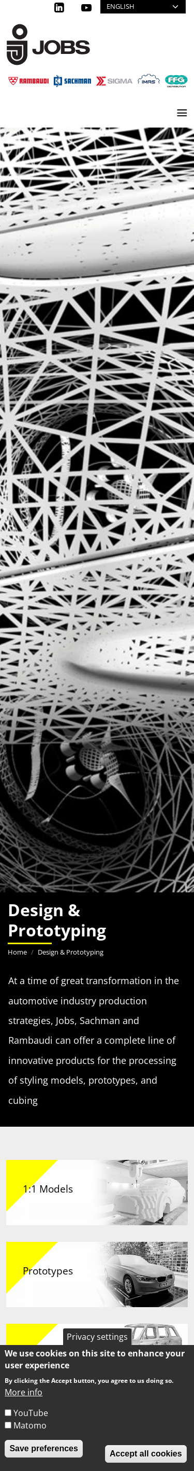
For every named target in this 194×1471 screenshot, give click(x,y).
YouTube (30, 1413)
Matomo (30, 1425)
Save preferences (43, 1448)
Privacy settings (97, 1336)
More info (23, 1392)
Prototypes (48, 1271)
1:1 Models (48, 1189)
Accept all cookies (146, 1453)
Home (17, 952)
